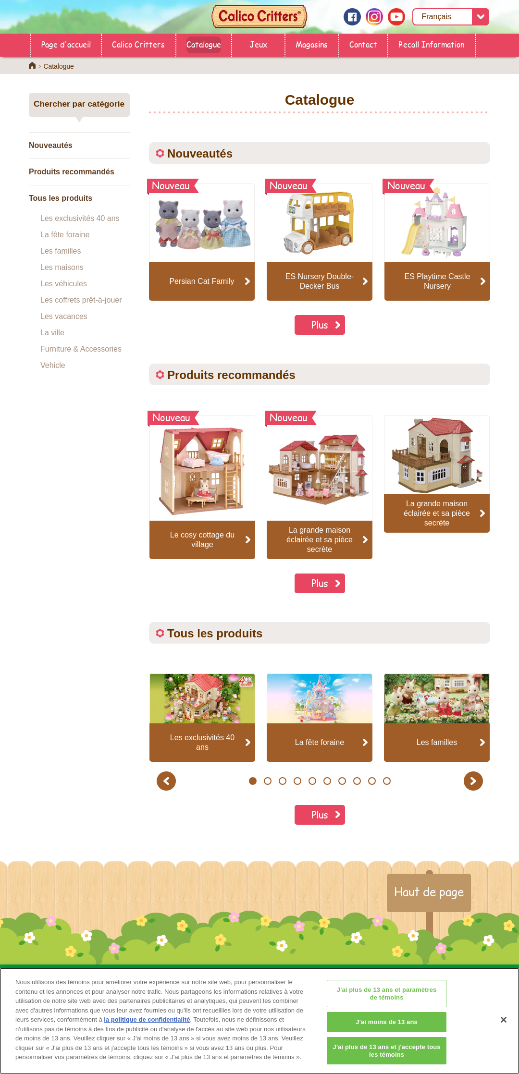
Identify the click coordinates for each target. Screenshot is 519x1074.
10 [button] (387, 781)
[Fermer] (503, 1037)
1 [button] (252, 781)
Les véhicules (63, 284)
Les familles (60, 251)
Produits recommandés (71, 172)
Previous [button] (168, 781)
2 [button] (267, 781)
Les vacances (63, 316)
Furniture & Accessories (81, 349)
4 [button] (297, 781)
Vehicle (52, 365)
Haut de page (429, 891)
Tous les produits (60, 198)
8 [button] (357, 781)
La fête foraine (64, 235)
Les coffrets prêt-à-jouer (81, 300)
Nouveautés (51, 145)
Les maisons (62, 267)
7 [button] (342, 781)
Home (32, 65)
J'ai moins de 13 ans (387, 1039)
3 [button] (282, 781)
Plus (319, 324)
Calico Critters (138, 43)
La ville (52, 333)
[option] (202, 487)
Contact (363, 43)
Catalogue (203, 43)
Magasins (312, 43)
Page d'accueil (66, 43)
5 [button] (312, 781)
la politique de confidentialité (147, 1037)
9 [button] (371, 781)
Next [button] (474, 781)
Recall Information (431, 43)
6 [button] (327, 781)
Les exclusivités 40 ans (80, 218)
